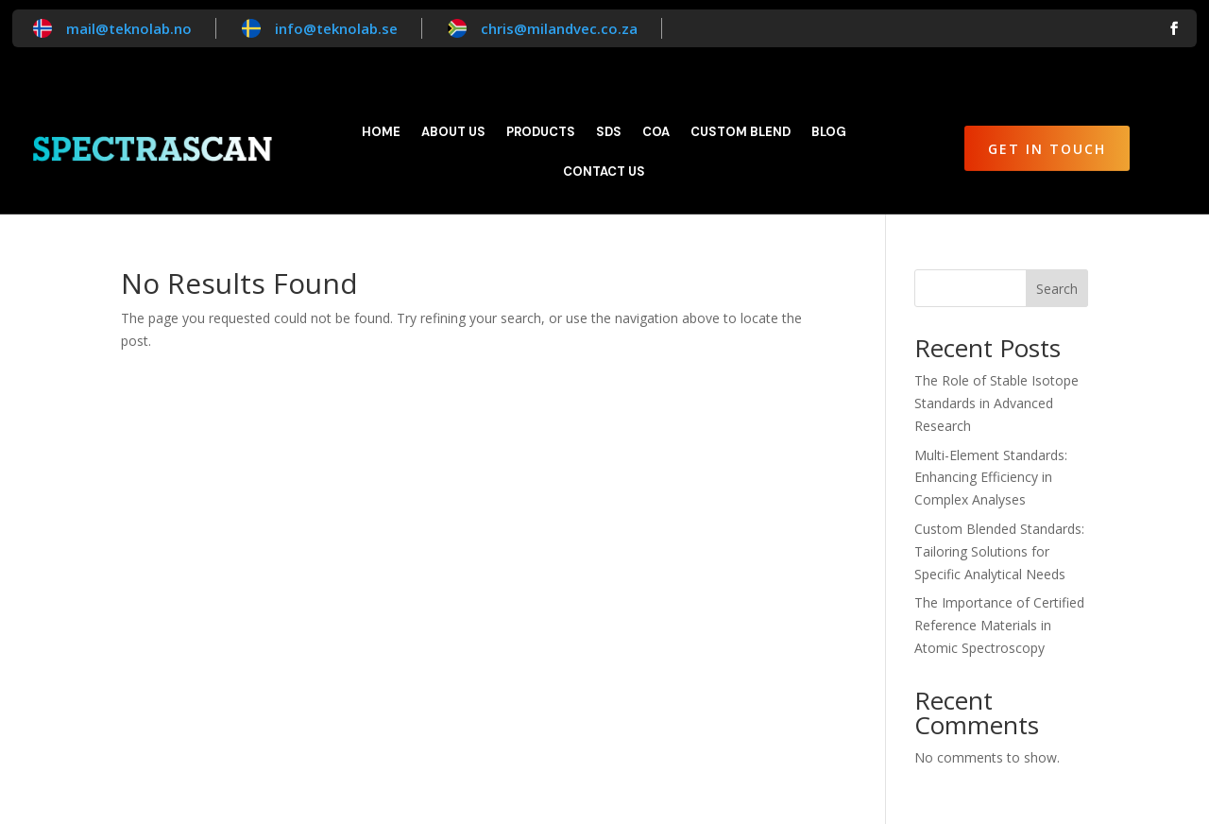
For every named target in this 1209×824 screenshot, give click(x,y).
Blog (828, 133)
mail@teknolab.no (129, 28)
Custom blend (740, 133)
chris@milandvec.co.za (559, 28)
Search (1057, 289)
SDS (609, 133)
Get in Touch (1047, 149)
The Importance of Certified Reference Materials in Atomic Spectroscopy (999, 625)
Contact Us (604, 172)
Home (381, 133)
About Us (453, 133)
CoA (656, 133)
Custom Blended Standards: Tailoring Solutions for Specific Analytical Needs (999, 551)
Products (540, 133)
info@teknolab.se (336, 28)
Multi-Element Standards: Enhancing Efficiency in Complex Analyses (990, 477)
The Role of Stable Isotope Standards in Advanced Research (996, 403)
